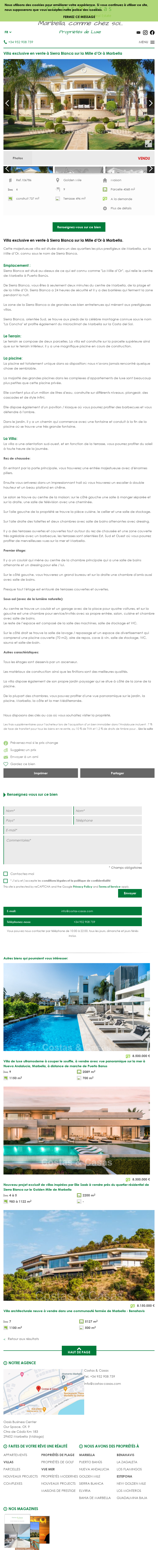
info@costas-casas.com (102, 1406)
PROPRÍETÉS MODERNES (59, 1499)
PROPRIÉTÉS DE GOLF (57, 1485)
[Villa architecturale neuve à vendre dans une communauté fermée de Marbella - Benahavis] (79, 1294)
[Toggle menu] (141, 42)
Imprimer (41, 796)
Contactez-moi (22, 896)
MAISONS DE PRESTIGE (58, 1513)
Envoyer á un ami (20, 779)
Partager (117, 796)
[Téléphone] (107, 843)
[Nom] (37, 833)
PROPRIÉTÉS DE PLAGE (57, 1478)
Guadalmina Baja (132, 1520)
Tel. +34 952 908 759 (99, 1399)
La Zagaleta (127, 1485)
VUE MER (48, 1492)
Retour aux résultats (23, 1362)
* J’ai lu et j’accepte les (60, 903)
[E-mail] (72, 853)
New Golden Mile (131, 1506)
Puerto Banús (90, 1485)
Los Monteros (129, 1513)
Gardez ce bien (19, 787)
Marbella (87, 1478)
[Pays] (37, 843)
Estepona (124, 1499)
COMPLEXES (12, 1506)
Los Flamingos (129, 1492)
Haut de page (79, 1373)
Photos (18, 158)
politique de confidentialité (92, 903)
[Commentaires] (72, 872)
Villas (8, 1485)
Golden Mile (89, 1499)
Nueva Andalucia (94, 1492)
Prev (7, 103)
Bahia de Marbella (95, 1520)
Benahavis (125, 1478)
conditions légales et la (58, 903)
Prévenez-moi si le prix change (30, 765)
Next (151, 103)
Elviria (84, 1513)
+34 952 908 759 (18, 42)
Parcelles (11, 1492)
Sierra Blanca (91, 1506)
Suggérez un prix (19, 772)
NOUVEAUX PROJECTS (20, 1499)
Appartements (15, 1477)
